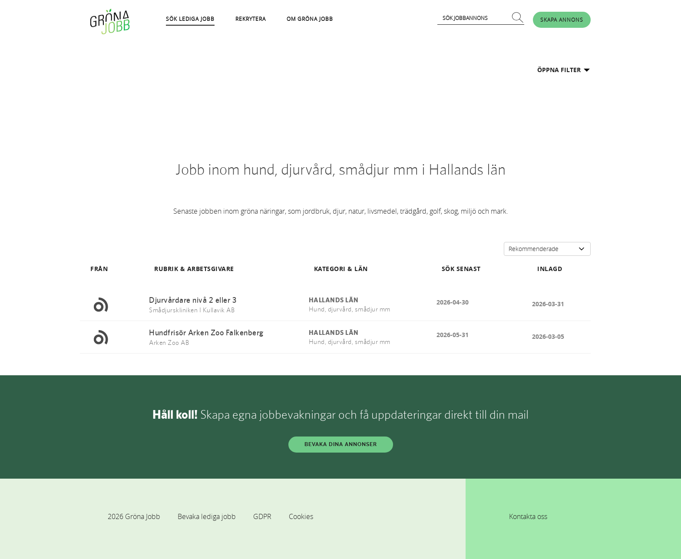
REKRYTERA (250, 18)
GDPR (262, 516)
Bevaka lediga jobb (207, 516)
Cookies (301, 516)
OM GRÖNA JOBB (310, 18)
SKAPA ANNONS (561, 19)
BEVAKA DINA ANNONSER (340, 444)
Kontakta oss (528, 516)
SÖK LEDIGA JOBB (190, 18)
